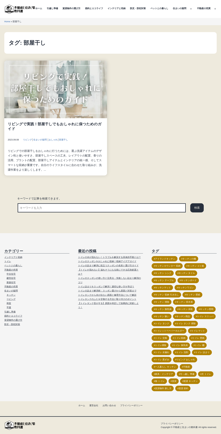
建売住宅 (11, 278)
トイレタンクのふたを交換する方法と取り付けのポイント (107, 299)
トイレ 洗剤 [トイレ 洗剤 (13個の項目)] (182, 352)
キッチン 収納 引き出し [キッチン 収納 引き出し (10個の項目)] (167, 294)
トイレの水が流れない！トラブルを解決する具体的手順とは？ (109, 257)
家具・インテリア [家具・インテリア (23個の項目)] (164, 374)
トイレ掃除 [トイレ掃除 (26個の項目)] (160, 345)
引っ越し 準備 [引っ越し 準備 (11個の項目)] (187, 374)
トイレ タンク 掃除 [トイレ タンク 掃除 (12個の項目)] (186, 323)
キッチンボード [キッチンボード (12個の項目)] (189, 280)
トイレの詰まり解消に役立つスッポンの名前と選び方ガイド (108, 265)
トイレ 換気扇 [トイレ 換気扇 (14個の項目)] (181, 345)
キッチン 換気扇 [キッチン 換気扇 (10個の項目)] (163, 309)
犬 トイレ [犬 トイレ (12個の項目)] (206, 374)
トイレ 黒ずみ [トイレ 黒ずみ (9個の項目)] (162, 359)
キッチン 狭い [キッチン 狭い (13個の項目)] (162, 316)
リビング (27, 139)
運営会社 (93, 405)
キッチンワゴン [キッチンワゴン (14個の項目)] (186, 287)
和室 (9, 303)
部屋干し (63, 139)
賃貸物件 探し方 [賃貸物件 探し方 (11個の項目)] (163, 388)
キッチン (11, 295)
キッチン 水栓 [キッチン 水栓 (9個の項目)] (186, 309)
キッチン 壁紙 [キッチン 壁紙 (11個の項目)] (193, 294)
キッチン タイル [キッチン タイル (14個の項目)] (187, 273)
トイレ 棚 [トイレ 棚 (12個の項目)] (199, 345)
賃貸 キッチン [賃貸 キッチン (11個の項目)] (191, 381)
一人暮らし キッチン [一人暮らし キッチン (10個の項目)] (165, 366)
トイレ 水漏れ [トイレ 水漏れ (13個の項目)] (162, 352)
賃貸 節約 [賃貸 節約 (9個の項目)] (183, 388)
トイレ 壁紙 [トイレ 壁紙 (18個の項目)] (198, 338)
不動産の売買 (203, 8)
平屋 (9, 307)
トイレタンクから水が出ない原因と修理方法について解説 (107, 295)
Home (7, 21)
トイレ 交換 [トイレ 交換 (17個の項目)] (161, 338)
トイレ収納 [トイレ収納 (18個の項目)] (179, 338)
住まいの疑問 (179, 8)
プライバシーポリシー (131, 405)
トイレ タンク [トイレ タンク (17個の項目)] (162, 323)
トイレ (7, 261)
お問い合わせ (109, 405)
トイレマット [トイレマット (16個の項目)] (198, 330)
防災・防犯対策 (138, 8)
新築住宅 (11, 282)
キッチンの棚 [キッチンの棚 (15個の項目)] (189, 258)
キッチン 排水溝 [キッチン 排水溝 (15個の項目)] (184, 302)
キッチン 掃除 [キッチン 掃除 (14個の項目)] (162, 302)
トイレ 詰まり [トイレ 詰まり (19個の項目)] (202, 352)
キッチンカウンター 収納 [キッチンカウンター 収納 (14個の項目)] (167, 266)
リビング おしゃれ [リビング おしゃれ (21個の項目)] (185, 359)
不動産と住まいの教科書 (185, 427)
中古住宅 (11, 274)
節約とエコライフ (94, 8)
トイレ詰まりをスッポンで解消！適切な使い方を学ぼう (106, 286)
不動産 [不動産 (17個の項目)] (186, 366)
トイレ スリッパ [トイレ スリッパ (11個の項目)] (205, 316)
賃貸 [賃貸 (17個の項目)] (174, 381)
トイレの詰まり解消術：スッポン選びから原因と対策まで (107, 290)
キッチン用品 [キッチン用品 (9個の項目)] (183, 316)
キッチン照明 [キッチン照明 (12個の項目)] (206, 309)
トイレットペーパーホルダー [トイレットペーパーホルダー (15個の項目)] (169, 330)
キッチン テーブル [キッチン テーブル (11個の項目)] (164, 280)
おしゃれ (53, 139)
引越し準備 (52, 8)
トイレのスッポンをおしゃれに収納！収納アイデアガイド (107, 261)
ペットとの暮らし (159, 8)
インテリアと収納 (117, 8)
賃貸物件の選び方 (71, 8)
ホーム (38, 8)
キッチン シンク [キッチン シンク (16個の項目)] (163, 273)
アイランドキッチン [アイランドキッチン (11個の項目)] (165, 258)
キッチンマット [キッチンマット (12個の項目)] (163, 287)
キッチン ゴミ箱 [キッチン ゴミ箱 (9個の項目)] (196, 266)
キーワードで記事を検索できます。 (39, 198)
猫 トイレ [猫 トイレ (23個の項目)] (160, 381)
